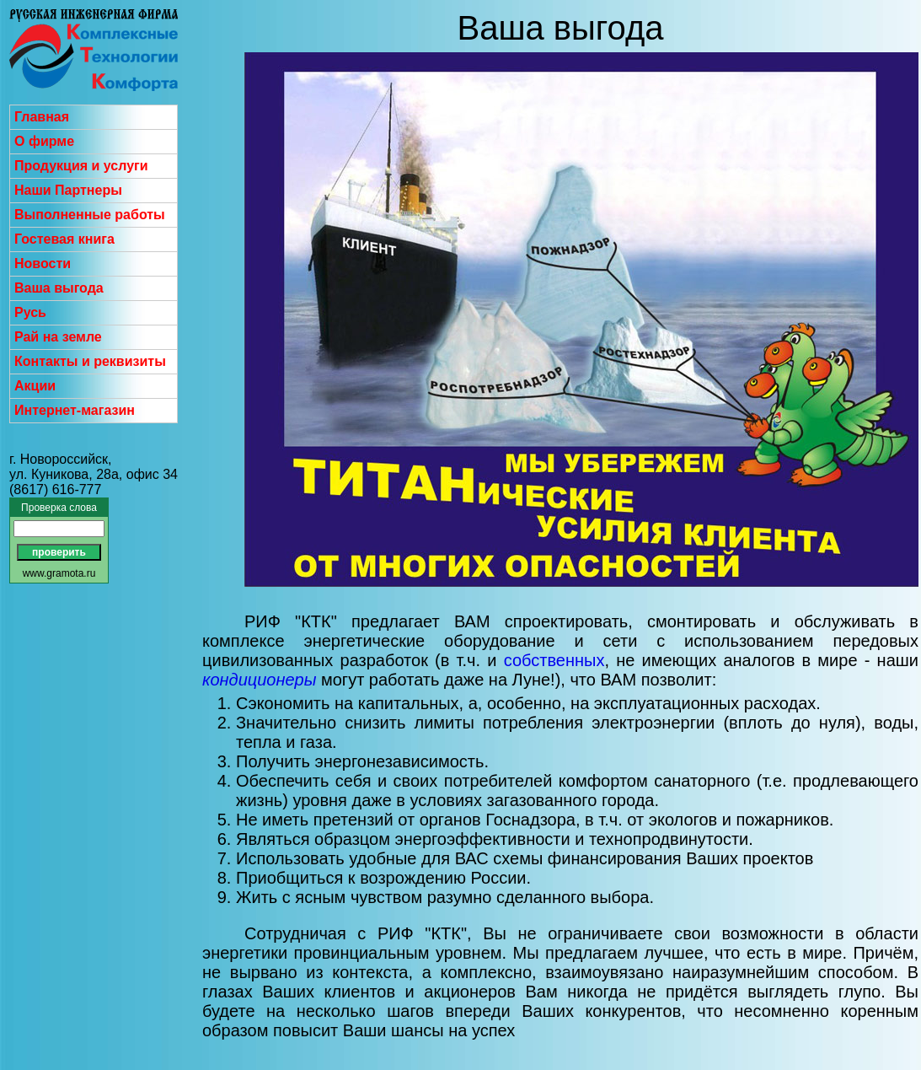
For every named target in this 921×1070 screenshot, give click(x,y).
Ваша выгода (59, 288)
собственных (554, 660)
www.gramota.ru (59, 573)
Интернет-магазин (74, 410)
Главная (41, 117)
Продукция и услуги (81, 166)
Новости (42, 263)
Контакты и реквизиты (90, 361)
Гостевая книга (64, 239)
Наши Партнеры (68, 190)
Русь (30, 312)
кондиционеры (259, 679)
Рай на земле (58, 337)
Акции (35, 386)
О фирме (44, 141)
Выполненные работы (89, 214)
